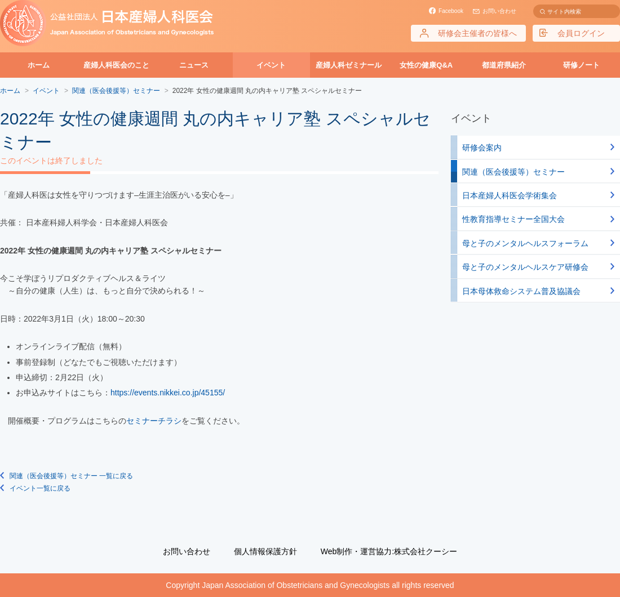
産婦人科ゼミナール (349, 65)
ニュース (194, 65)
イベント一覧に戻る (40, 488)
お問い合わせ (499, 11)
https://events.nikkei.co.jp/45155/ (167, 392)
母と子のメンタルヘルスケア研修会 (525, 266)
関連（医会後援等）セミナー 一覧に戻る (71, 476)
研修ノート (581, 65)
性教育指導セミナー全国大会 (513, 219)
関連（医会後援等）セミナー (513, 171)
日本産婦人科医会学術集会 (509, 195)
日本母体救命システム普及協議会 (521, 291)
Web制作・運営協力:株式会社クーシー (389, 551)
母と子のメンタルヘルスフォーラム (525, 243)
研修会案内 (482, 147)
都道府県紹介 (504, 65)
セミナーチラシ (153, 420)
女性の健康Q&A (426, 65)
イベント (271, 65)
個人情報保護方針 (265, 551)
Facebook (451, 11)
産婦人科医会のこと (116, 65)
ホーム (39, 65)
